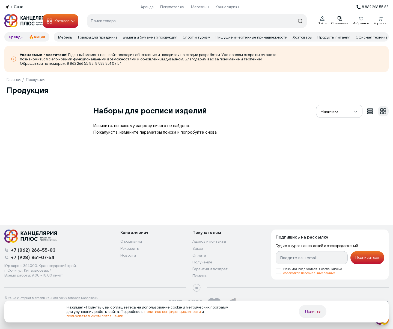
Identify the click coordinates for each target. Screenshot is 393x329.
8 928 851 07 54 (108, 63)
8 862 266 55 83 (80, 63)
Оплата (199, 255)
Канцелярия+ (227, 7)
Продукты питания (334, 37)
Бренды (17, 37)
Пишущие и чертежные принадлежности (252, 37)
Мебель (65, 37)
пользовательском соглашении (95, 316)
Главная (14, 79)
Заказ (197, 248)
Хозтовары (303, 37)
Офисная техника (372, 37)
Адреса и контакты (209, 241)
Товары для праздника (97, 37)
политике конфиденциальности (172, 311)
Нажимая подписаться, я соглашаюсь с (312, 271)
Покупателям (172, 7)
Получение (202, 262)
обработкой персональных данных (309, 273)
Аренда (147, 7)
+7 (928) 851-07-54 (33, 257)
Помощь (199, 276)
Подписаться (367, 257)
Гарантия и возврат (210, 269)
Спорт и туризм (197, 37)
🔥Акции (37, 37)
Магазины (200, 7)
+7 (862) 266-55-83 (33, 250)
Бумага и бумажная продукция (150, 37)
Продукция (35, 79)
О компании (131, 241)
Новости (128, 255)
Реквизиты (129, 248)
